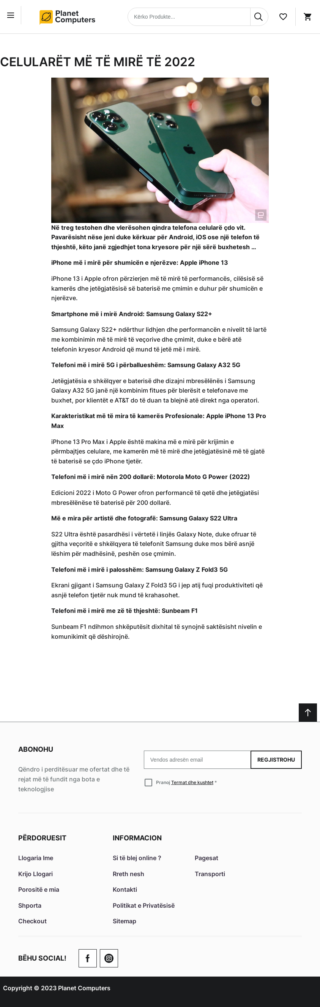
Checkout (32, 921)
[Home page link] (69, 16)
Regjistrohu (276, 759)
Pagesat (206, 858)
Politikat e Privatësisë (144, 905)
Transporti (210, 874)
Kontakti (125, 889)
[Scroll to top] (308, 712)
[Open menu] (12, 15)
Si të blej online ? (137, 858)
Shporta (29, 905)
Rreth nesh (128, 874)
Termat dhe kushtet (192, 782)
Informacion (137, 838)
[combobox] (198, 17)
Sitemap (124, 921)
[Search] (259, 16)
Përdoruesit (42, 838)
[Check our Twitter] (109, 958)
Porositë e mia (38, 889)
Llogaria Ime (35, 858)
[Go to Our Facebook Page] (88, 958)
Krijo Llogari (35, 874)
